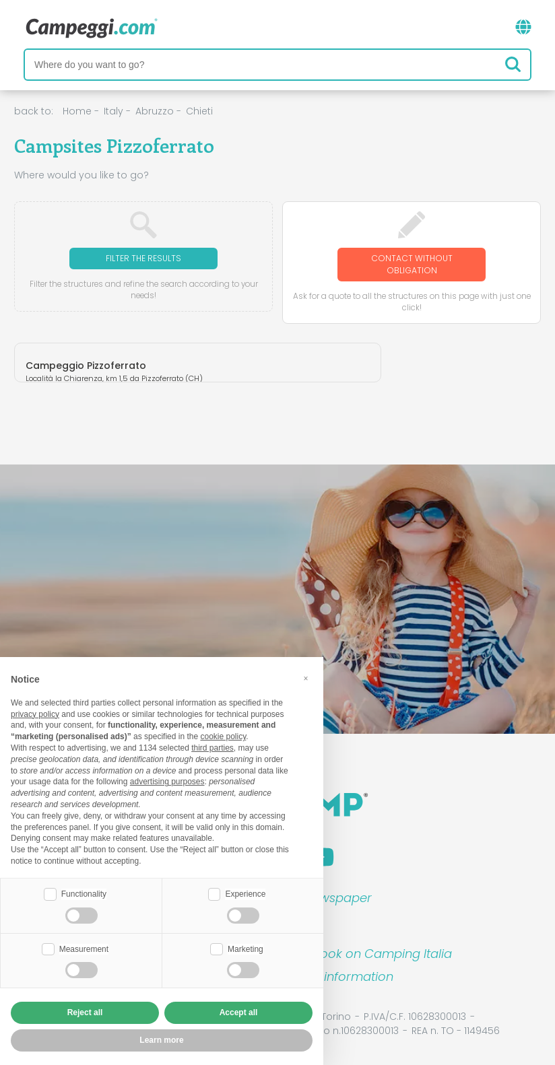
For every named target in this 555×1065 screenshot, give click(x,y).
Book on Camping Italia (382, 953)
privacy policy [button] (35, 714)
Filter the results (143, 258)
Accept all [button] (239, 1012)
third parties (212, 748)
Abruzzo (154, 111)
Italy (113, 111)
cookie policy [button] (223, 736)
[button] (306, 678)
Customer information (327, 976)
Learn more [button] (161, 1040)
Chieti (199, 111)
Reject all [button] (85, 1012)
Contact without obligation (412, 264)
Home (77, 111)
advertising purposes (167, 781)
